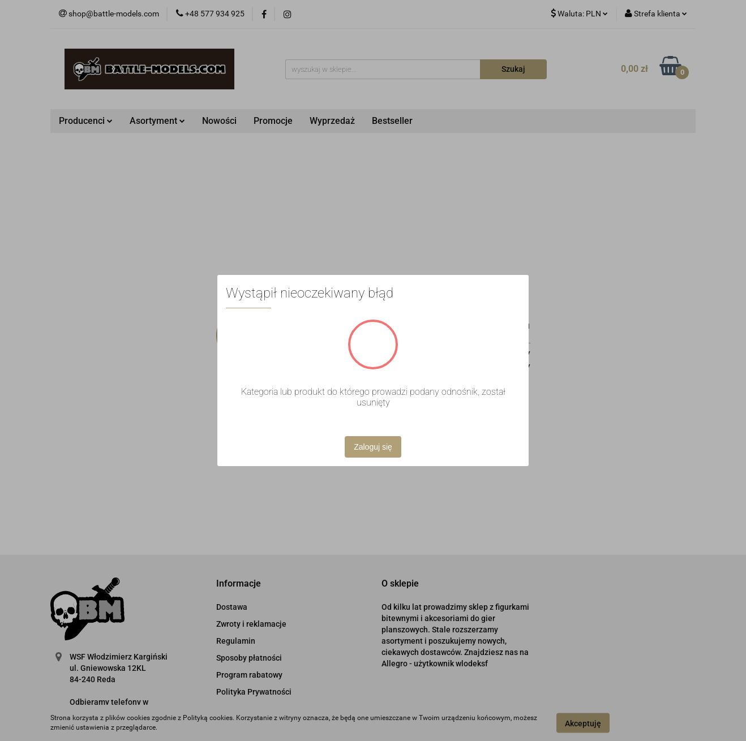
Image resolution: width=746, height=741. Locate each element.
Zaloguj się (373, 446)
